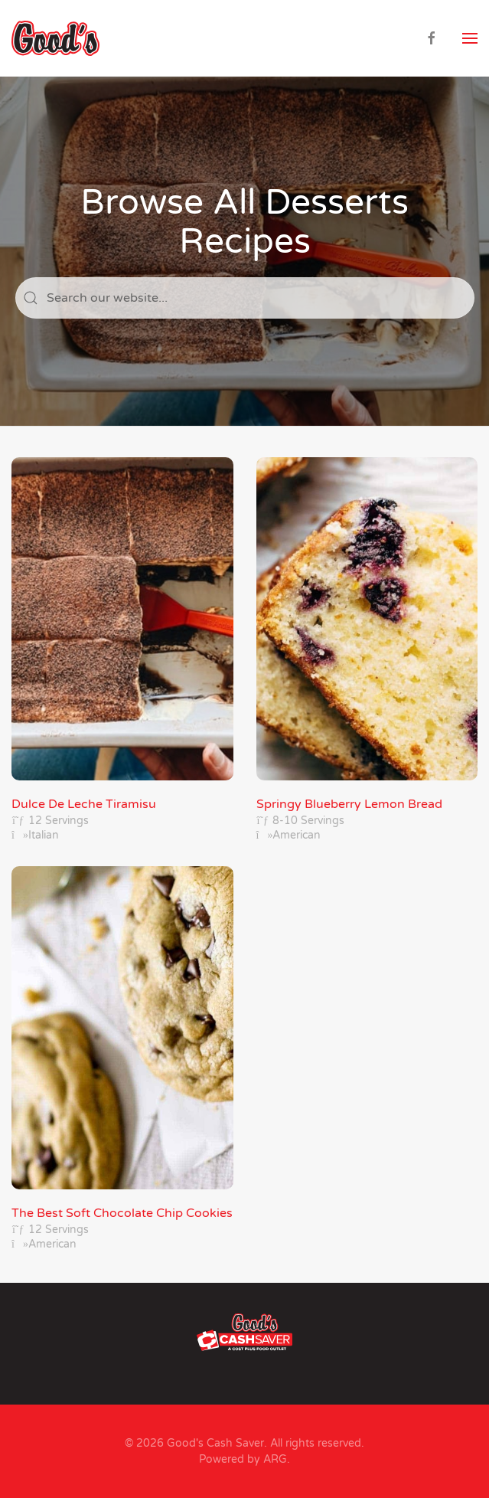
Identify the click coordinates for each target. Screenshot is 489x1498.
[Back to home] (55, 38)
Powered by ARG (243, 1459)
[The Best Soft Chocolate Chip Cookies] (122, 1059)
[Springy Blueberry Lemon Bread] (367, 650)
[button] (470, 38)
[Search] (244, 298)
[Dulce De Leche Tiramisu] (122, 650)
